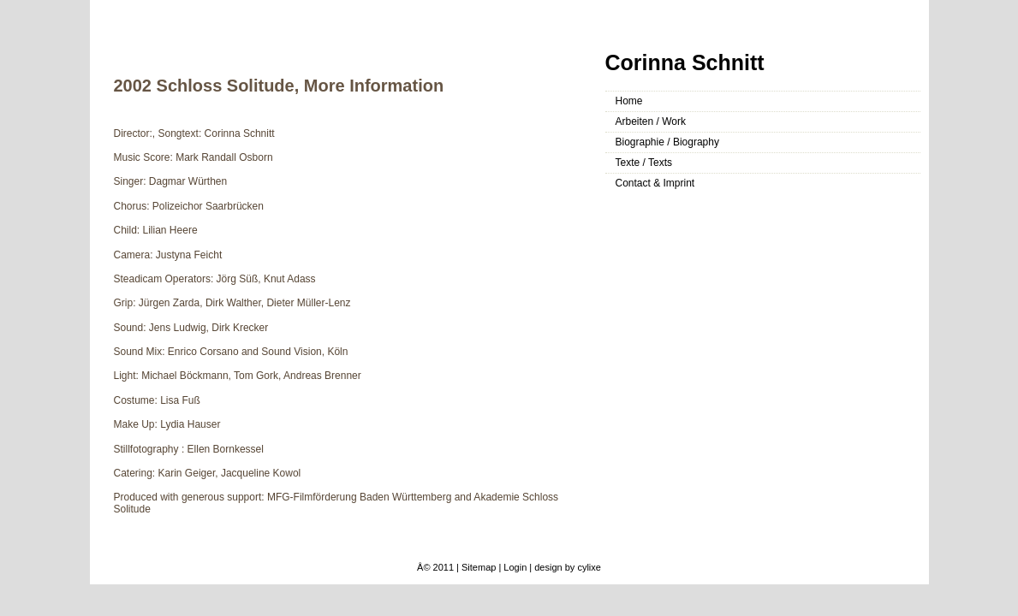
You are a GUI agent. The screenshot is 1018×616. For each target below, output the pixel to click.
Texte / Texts (644, 163)
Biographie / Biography (667, 142)
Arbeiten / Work (651, 121)
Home (629, 101)
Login (515, 567)
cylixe (589, 567)
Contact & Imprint (655, 183)
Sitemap (478, 567)
